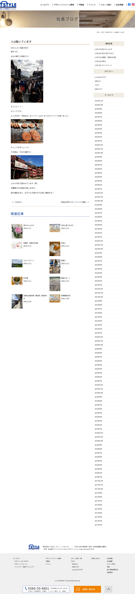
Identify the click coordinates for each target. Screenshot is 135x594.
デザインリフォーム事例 (64, 5)
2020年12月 (99, 337)
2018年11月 (99, 437)
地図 (108, 567)
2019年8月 (98, 401)
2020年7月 (98, 357)
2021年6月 (98, 313)
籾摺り (63, 260)
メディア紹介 (111, 564)
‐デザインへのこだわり (20, 561)
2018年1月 (98, 477)
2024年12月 (99, 145)
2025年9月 (98, 109)
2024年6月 (98, 169)
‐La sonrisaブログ (77, 569)
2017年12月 (99, 481)
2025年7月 (98, 117)
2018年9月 (98, 445)
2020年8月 (98, 353)
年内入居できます (67, 225)
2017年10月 (99, 489)
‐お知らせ (74, 564)
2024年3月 (98, 181)
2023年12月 (99, 193)
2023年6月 (98, 217)
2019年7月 (98, 405)
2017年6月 (98, 505)
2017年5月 (98, 509)
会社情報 (119, 5)
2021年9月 (98, 301)
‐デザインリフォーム (20, 564)
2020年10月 (99, 345)
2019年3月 (98, 421)
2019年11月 (99, 389)
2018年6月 (98, 457)
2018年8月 (98, 449)
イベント (92, 5)
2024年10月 (99, 153)
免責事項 (110, 572)
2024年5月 (98, 173)
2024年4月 (98, 177)
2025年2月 (98, 137)
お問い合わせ (95, 558)
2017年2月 (98, 521)
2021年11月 (99, 293)
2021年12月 (99, 289)
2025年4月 (98, 129)
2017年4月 (98, 513)
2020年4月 (98, 369)
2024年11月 (99, 149)
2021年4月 (98, 321)
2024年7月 (98, 165)
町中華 (25, 278)
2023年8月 (98, 209)
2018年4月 (98, 465)
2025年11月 (99, 101)
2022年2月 (98, 281)
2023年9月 (98, 205)
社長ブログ (98, 89)
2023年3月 (98, 229)
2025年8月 (98, 113)
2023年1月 (98, 237)
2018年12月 (99, 433)
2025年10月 (99, 105)
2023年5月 (98, 221)
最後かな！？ (65, 278)
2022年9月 (98, 253)
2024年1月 (98, 189)
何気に (63, 243)
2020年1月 (98, 381)
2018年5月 (98, 461)
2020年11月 (99, 341)
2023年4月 (98, 225)
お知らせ (98, 81)
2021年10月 (99, 297)
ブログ (97, 85)
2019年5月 (98, 413)
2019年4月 (98, 417)
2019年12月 (99, 385)
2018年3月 (98, 469)
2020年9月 (98, 349)
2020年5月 (98, 365)
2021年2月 (98, 329)
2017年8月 (98, 497)
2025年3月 (98, 133)
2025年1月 (98, 141)
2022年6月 (98, 265)
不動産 (81, 5)
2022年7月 (98, 261)
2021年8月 (98, 305)
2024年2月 (98, 185)
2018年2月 (98, 473)
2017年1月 (98, 525)
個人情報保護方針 (112, 569)
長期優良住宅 (65, 295)
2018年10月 (99, 441)
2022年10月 (99, 249)
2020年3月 (98, 373)
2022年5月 (98, 269)
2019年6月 (98, 409)
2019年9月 (98, 397)
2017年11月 (99, 485)
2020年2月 (98, 377)
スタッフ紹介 (105, 5)
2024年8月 (98, 161)
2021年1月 (98, 333)
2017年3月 (98, 517)
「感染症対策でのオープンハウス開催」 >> (74, 202)
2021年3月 (98, 325)
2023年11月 (99, 197)
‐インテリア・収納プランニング (23, 567)
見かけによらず (28, 225)
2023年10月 (99, 201)
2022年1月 (98, 285)
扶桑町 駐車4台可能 (30, 243)
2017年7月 (98, 501)
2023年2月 (98, 233)
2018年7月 (98, 453)
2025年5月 (98, 125)
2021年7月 (98, 309)
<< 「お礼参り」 (17, 202)
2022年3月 (98, 277)
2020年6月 (98, 361)
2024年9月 (98, 157)
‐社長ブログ (75, 567)
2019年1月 (98, 429)
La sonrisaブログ (100, 77)
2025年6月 (98, 121)
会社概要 (110, 561)
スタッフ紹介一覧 (76, 558)
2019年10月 (99, 393)
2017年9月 (98, 493)
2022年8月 (98, 257)
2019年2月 (98, 425)
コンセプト (44, 5)
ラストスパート (28, 260)
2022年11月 (99, 245)
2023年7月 (98, 213)
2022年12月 (99, 241)
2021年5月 (98, 317)
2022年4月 (98, 273)
